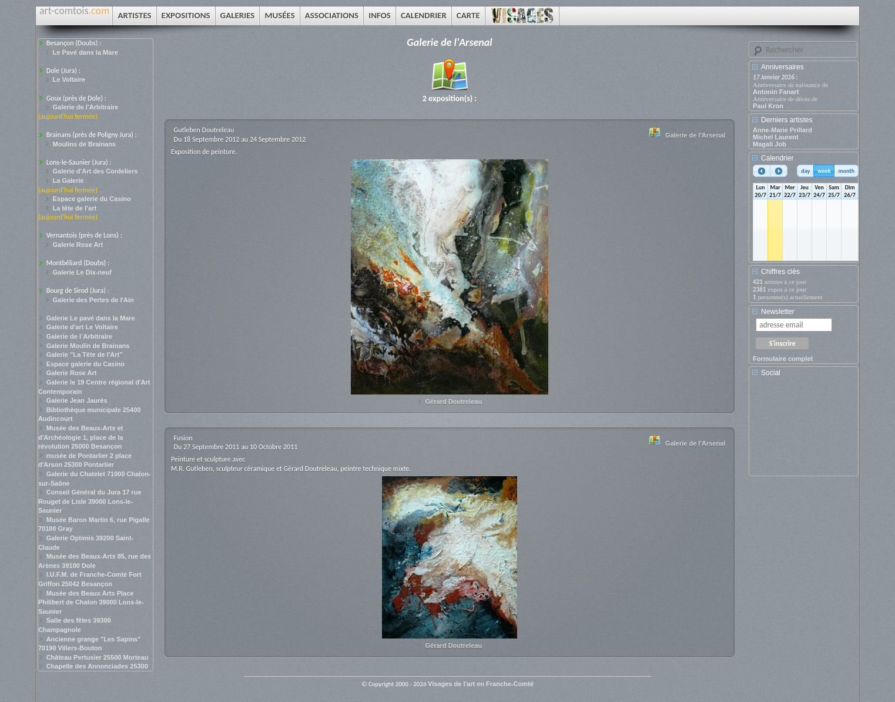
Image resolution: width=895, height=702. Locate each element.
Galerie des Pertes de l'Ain (93, 299)
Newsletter (778, 311)
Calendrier (777, 158)
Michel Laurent (776, 137)
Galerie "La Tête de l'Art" (84, 354)
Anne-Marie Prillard (782, 129)
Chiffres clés (780, 272)
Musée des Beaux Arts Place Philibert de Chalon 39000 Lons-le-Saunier (91, 602)
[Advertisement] (806, 430)
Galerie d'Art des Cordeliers (95, 171)
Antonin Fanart (776, 91)
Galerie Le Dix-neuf (82, 272)
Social (770, 373)
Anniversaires (782, 67)
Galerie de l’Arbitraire (86, 107)
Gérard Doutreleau (453, 401)
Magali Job (769, 144)
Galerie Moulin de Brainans (88, 345)
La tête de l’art (75, 208)
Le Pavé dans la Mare (85, 52)
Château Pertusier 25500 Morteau (97, 657)
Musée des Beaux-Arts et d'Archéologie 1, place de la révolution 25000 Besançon (80, 437)
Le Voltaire (69, 79)
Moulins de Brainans (84, 144)
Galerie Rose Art (78, 244)
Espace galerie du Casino (92, 198)
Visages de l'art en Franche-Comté (481, 683)
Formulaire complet (783, 358)
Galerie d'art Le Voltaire (82, 326)
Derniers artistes (786, 120)
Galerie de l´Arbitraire (79, 336)
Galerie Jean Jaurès (77, 400)
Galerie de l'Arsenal (695, 135)
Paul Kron (768, 105)
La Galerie (68, 180)
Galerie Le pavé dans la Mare (90, 318)
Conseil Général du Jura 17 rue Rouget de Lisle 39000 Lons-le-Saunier (90, 501)
